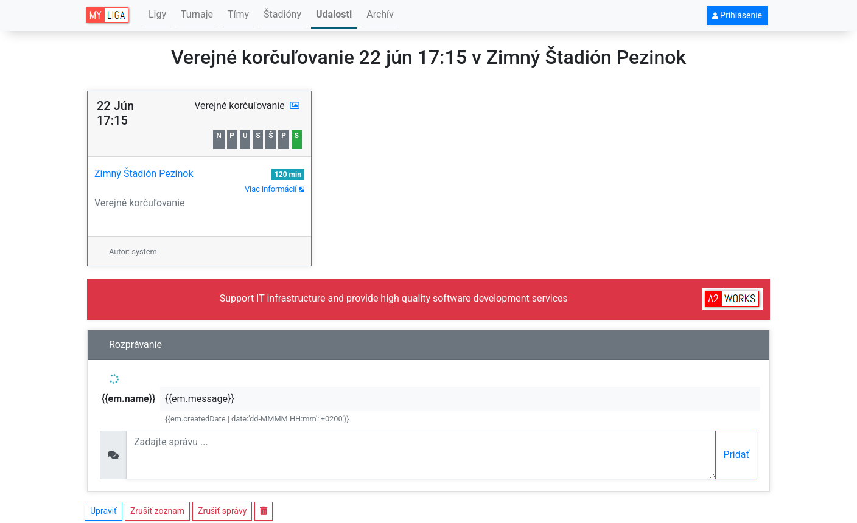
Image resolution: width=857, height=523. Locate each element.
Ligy (157, 14)
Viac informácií (274, 188)
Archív (380, 14)
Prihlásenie (737, 15)
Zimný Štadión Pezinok (144, 173)
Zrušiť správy (222, 511)
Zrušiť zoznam (157, 511)
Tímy (238, 14)
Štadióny (282, 14)
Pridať (736, 454)
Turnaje (197, 14)
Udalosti (334, 14)
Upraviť (103, 511)
